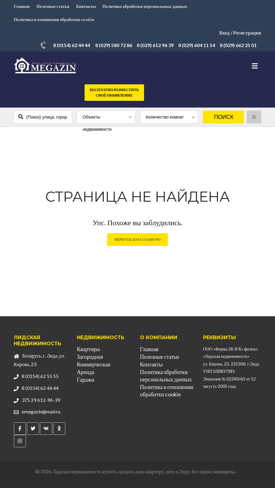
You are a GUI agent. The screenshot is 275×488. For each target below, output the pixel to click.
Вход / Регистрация (240, 32)
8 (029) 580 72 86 (113, 45)
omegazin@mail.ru (41, 411)
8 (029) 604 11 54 (196, 45)
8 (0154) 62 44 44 (71, 45)
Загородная (90, 356)
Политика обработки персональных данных (145, 6)
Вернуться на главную (137, 239)
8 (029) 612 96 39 (155, 45)
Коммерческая (93, 364)
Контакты (86, 6)
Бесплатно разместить (114, 92)
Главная (22, 6)
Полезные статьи (52, 6)
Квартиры (88, 349)
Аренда (85, 372)
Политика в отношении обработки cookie (54, 19)
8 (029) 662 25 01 (238, 45)
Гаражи (85, 379)
